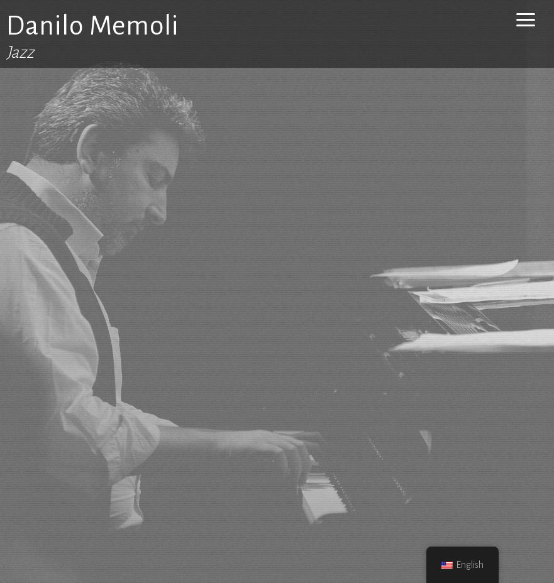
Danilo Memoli (92, 25)
